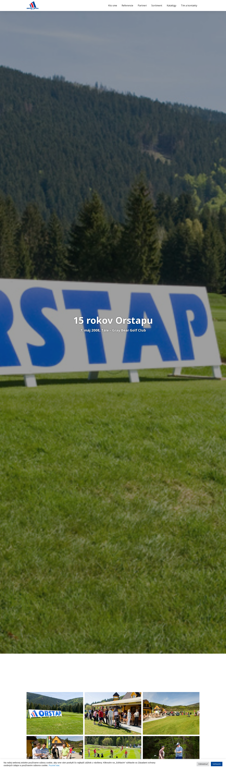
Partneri (142, 5)
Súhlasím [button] (217, 764)
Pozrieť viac (54, 765)
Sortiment (156, 5)
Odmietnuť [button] (203, 764)
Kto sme (112, 5)
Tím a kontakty (189, 5)
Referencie (127, 5)
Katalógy (171, 5)
